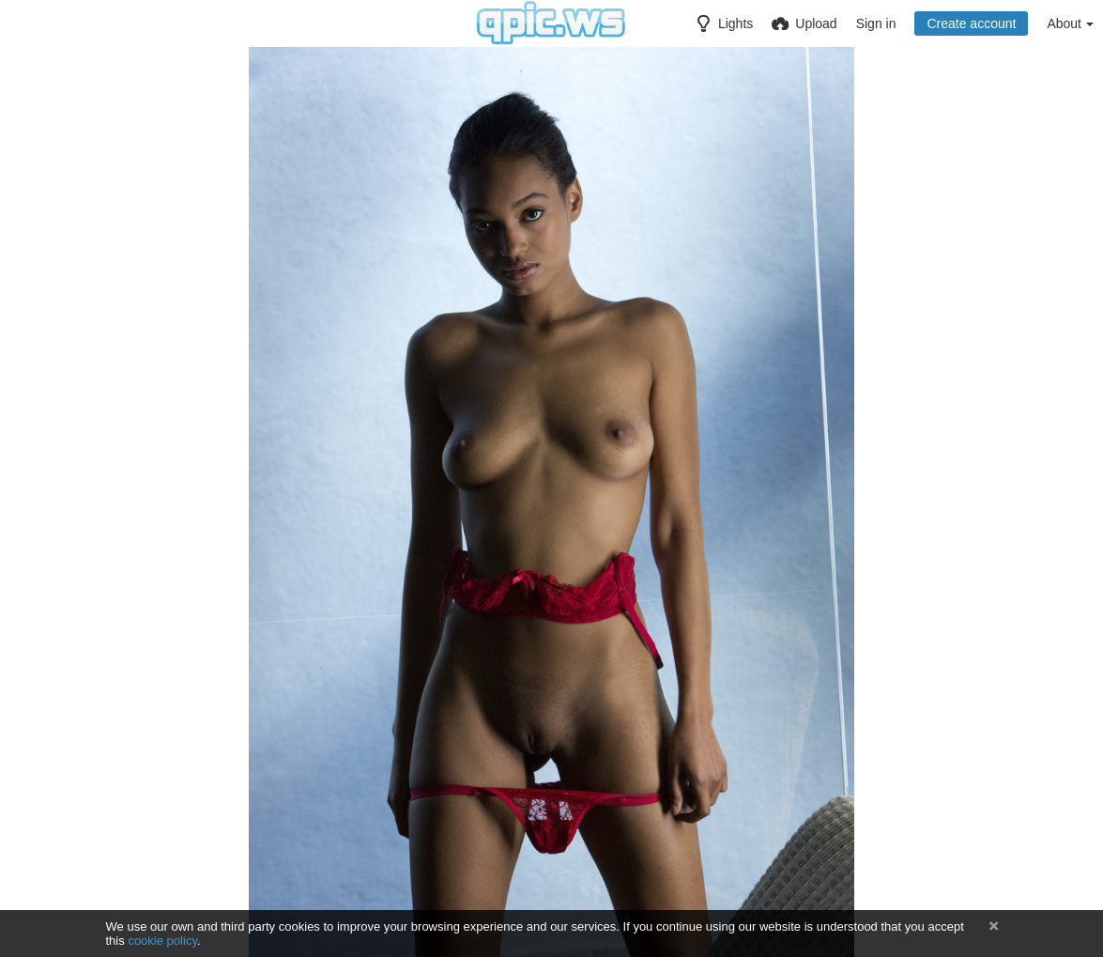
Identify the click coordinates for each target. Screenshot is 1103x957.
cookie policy (162, 941)
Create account (971, 23)
